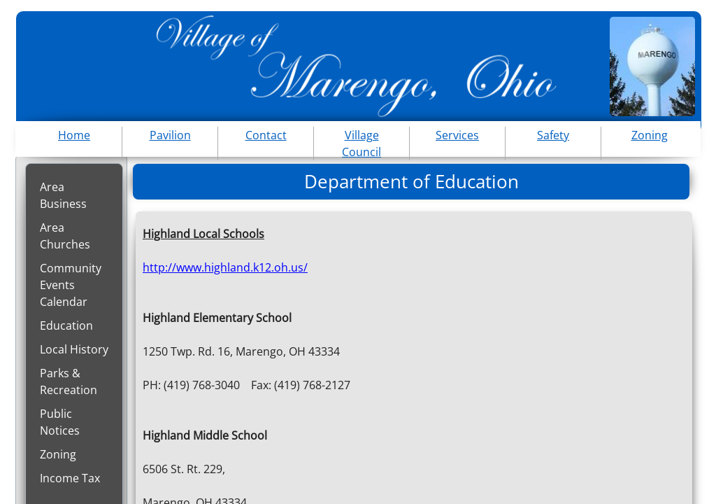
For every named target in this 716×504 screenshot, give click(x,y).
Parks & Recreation (68, 381)
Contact (266, 135)
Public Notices (60, 422)
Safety (553, 135)
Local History (74, 349)
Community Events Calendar (70, 284)
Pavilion (170, 135)
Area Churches (65, 236)
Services (457, 135)
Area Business (63, 195)
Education (66, 325)
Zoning (58, 454)
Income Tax (70, 478)
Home (74, 135)
